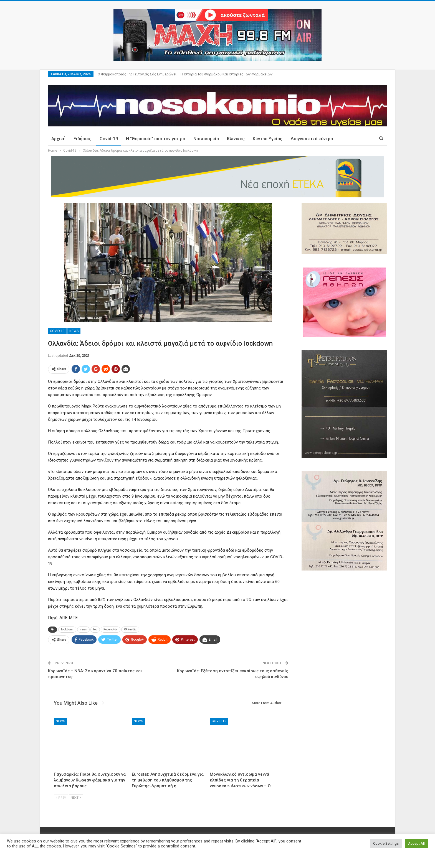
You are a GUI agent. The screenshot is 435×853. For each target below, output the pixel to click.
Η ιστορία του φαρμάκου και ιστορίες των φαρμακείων (226, 74)
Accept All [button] (416, 843)
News (74, 331)
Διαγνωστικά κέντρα (311, 138)
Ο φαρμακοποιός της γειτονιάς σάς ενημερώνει (137, 74)
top (95, 629)
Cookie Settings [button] (386, 843)
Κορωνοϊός (110, 629)
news (83, 629)
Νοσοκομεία (206, 138)
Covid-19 (109, 138)
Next (76, 797)
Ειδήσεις (83, 138)
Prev (61, 797)
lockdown (67, 629)
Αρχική (58, 138)
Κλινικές (236, 138)
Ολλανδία (130, 629)
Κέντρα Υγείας (267, 138)
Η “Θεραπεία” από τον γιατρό (155, 138)
